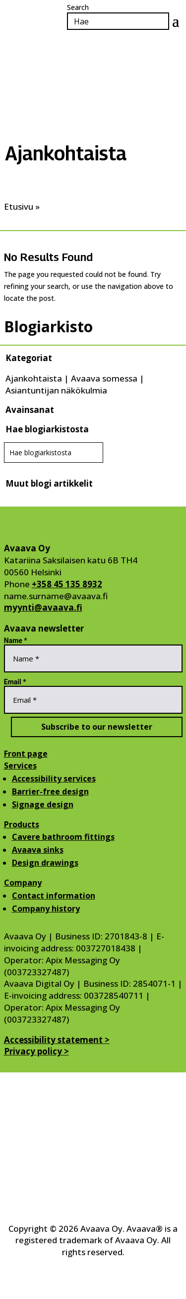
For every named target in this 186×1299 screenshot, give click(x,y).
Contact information (53, 895)
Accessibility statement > (57, 1039)
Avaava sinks (37, 849)
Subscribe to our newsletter (96, 726)
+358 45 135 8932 (67, 584)
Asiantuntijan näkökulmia (56, 390)
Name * (15, 641)
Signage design (42, 804)
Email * (15, 682)
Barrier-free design (50, 791)
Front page (26, 753)
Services (20, 765)
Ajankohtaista (33, 378)
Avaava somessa (104, 378)
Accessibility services (54, 778)
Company (23, 882)
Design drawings (45, 862)
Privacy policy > (36, 1051)
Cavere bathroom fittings (63, 836)
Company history (46, 908)
